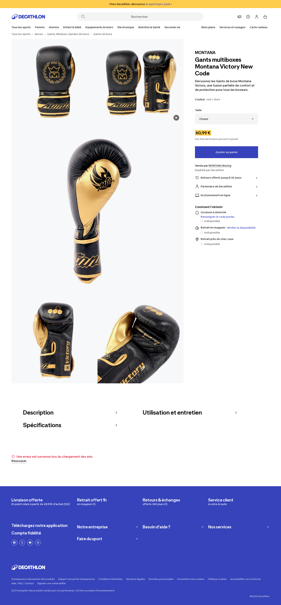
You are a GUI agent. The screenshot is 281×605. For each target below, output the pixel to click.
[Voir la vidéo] (176, 118)
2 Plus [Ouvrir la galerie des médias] (173, 376)
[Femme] (40, 27)
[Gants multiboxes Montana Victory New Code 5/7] (140, 340)
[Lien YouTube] (30, 542)
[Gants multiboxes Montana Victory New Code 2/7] (54, 82)
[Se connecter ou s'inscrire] (256, 16)
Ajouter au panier (226, 152)
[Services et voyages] (232, 27)
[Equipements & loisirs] (99, 27)
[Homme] (54, 27)
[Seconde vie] (172, 27)
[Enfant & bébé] (72, 27)
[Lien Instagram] (38, 542)
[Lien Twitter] (22, 542)
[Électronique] (126, 27)
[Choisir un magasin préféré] (239, 16)
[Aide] (248, 16)
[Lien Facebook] (14, 542)
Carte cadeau (258, 27)
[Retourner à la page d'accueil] (28, 16)
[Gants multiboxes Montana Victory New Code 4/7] (54, 340)
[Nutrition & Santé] (149, 27)
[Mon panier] (265, 16)
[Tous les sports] (21, 27)
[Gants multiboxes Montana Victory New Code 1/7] (140, 82)
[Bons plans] (208, 27)
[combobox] (226, 118)
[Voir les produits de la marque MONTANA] (205, 53)
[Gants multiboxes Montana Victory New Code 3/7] (97, 211)
